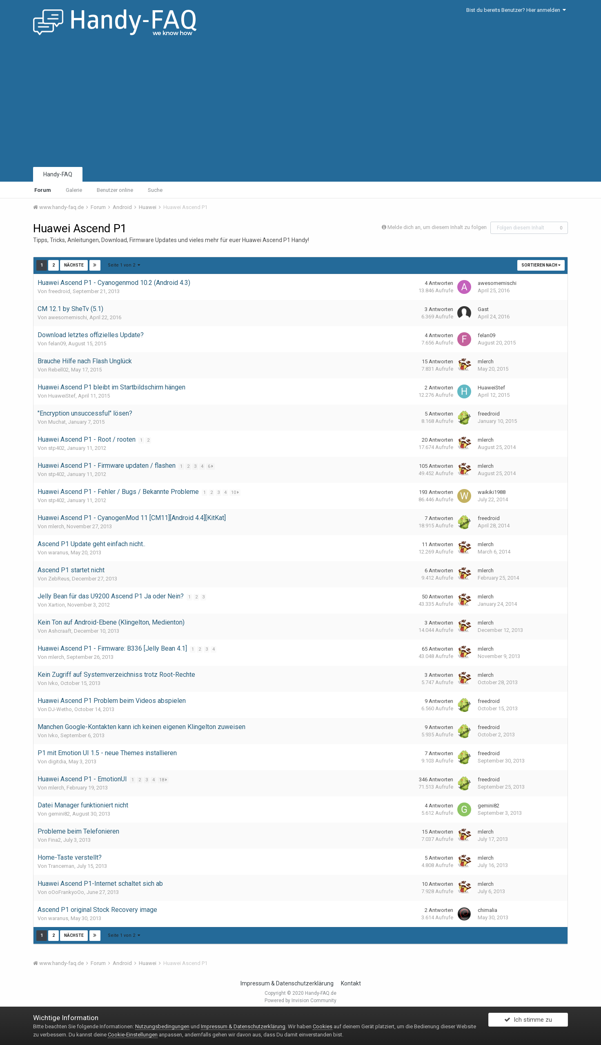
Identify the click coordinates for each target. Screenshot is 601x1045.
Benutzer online (115, 190)
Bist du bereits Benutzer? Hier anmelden (516, 10)
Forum (42, 190)
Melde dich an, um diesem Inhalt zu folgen (437, 227)
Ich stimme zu (528, 1021)
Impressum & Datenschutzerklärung (287, 983)
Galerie (74, 190)
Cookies (322, 1026)
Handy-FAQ (57, 174)
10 (236, 492)
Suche (155, 190)
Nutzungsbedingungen (162, 1026)
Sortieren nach (541, 265)
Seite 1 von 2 (124, 265)
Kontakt (351, 983)
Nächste (74, 265)
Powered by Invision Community (300, 1000)
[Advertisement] (300, 104)
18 (164, 780)
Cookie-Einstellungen (133, 1035)
